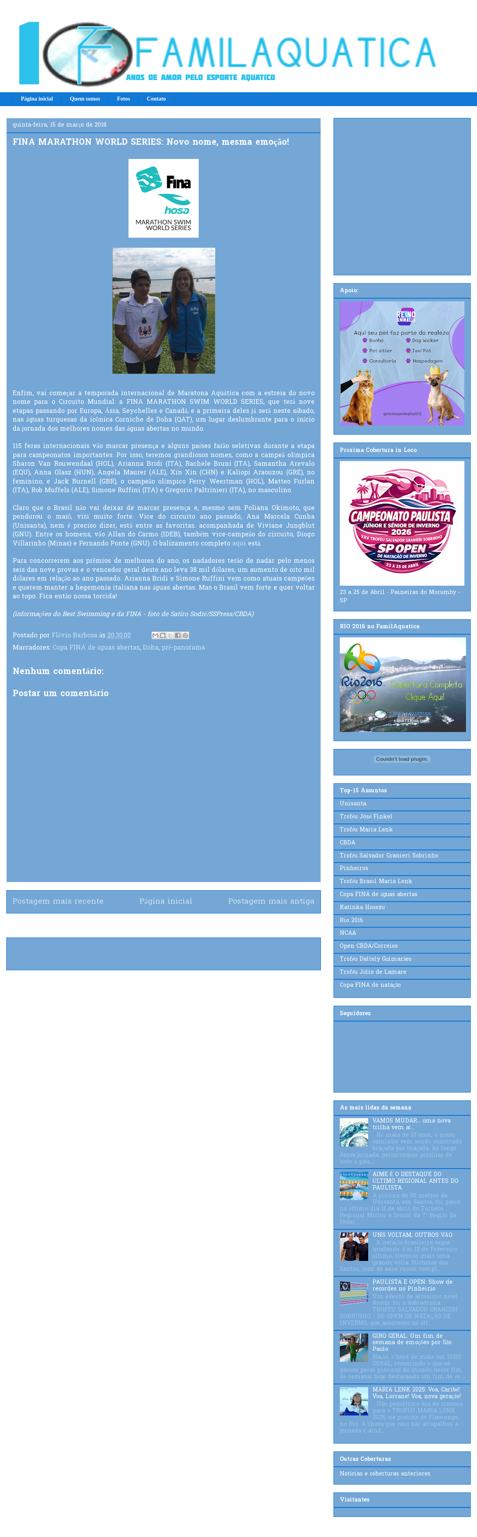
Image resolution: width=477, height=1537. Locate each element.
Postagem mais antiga (271, 901)
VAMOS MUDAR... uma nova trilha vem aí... (412, 1124)
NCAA (348, 933)
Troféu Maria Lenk (366, 830)
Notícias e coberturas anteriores (385, 1474)
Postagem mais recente (58, 901)
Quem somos (85, 99)
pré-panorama (183, 648)
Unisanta (353, 804)
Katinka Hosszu (362, 908)
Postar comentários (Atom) (177, 925)
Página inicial (37, 99)
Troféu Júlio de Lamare (373, 972)
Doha (150, 648)
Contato (156, 99)
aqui (239, 544)
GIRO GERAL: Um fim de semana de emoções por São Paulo (412, 1343)
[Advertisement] (74, 195)
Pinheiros (354, 869)
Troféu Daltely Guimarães (376, 959)
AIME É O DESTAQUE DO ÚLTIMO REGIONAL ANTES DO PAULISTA (415, 1181)
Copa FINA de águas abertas (96, 648)
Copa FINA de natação (370, 985)
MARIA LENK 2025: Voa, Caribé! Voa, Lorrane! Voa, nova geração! (417, 1393)
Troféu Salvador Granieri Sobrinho (389, 856)
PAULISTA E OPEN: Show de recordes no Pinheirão (413, 1285)
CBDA (347, 843)
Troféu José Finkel (366, 817)
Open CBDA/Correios (369, 946)
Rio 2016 (351, 921)
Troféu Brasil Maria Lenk (376, 882)
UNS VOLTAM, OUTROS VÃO (413, 1235)
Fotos (123, 99)
